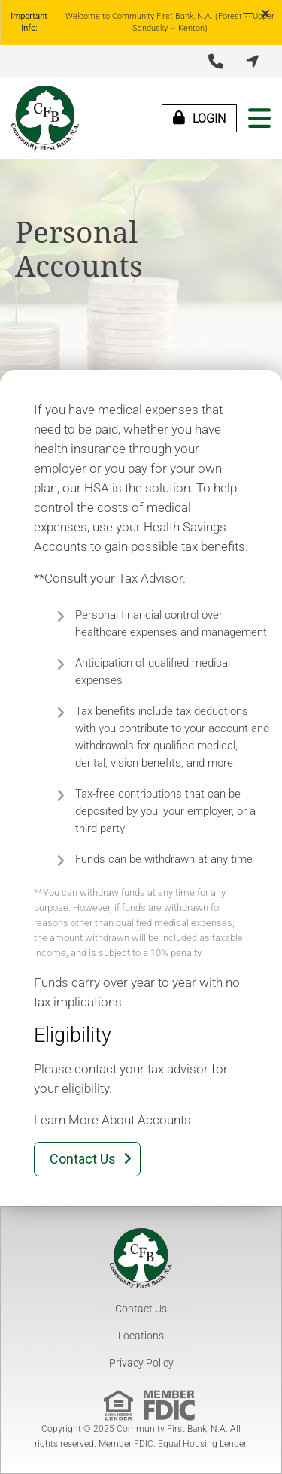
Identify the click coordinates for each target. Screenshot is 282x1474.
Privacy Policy (141, 1363)
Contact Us (141, 1309)
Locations (141, 1336)
